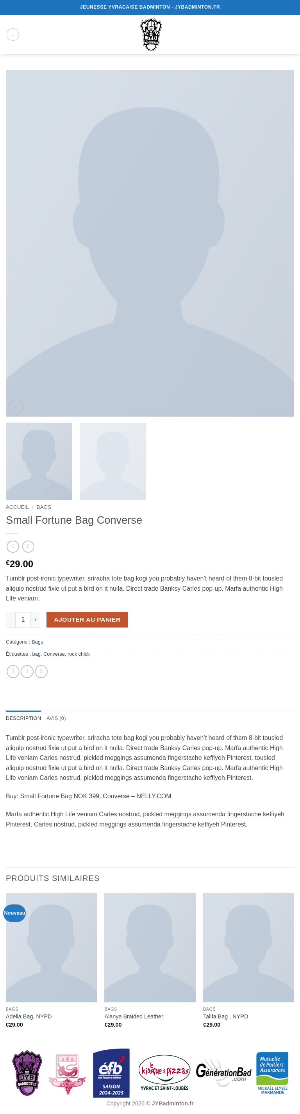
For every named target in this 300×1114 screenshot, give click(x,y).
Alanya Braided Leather (133, 1016)
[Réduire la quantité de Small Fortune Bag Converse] (10, 620)
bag (36, 654)
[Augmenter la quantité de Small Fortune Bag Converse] (35, 620)
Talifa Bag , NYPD (225, 1016)
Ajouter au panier (87, 619)
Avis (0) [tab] (56, 718)
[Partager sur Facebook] (13, 671)
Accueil (17, 507)
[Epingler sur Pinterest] (41, 671)
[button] (13, 34)
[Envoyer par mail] (27, 671)
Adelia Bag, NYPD (29, 1016)
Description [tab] (23, 718)
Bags (43, 507)
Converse (54, 654)
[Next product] (13, 547)
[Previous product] (28, 547)
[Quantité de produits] (23, 620)
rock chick (79, 654)
